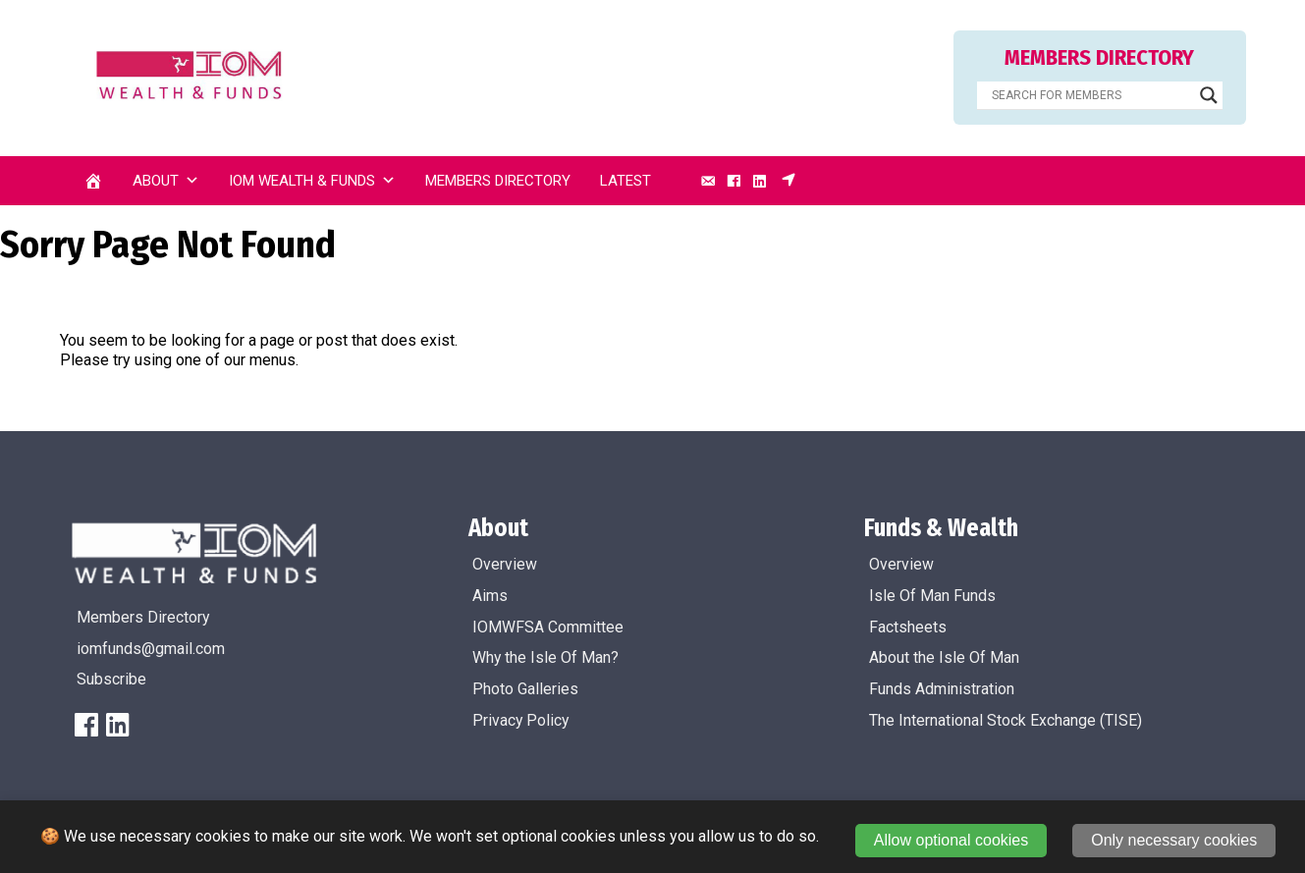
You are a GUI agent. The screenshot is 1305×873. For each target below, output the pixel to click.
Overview (504, 564)
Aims (490, 595)
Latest (625, 181)
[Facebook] (733, 180)
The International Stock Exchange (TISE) (1005, 720)
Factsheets (908, 627)
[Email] (708, 180)
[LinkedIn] (760, 180)
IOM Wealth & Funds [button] (312, 180)
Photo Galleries (525, 689)
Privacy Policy (520, 720)
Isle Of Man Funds (932, 595)
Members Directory (498, 181)
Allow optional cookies (951, 840)
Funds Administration (941, 689)
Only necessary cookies (1174, 840)
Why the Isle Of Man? (545, 657)
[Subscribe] (788, 180)
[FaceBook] (86, 724)
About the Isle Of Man (944, 657)
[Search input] (1091, 95)
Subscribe (111, 679)
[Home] (93, 180)
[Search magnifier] (1209, 95)
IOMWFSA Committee (548, 627)
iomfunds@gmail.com (151, 648)
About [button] (166, 180)
